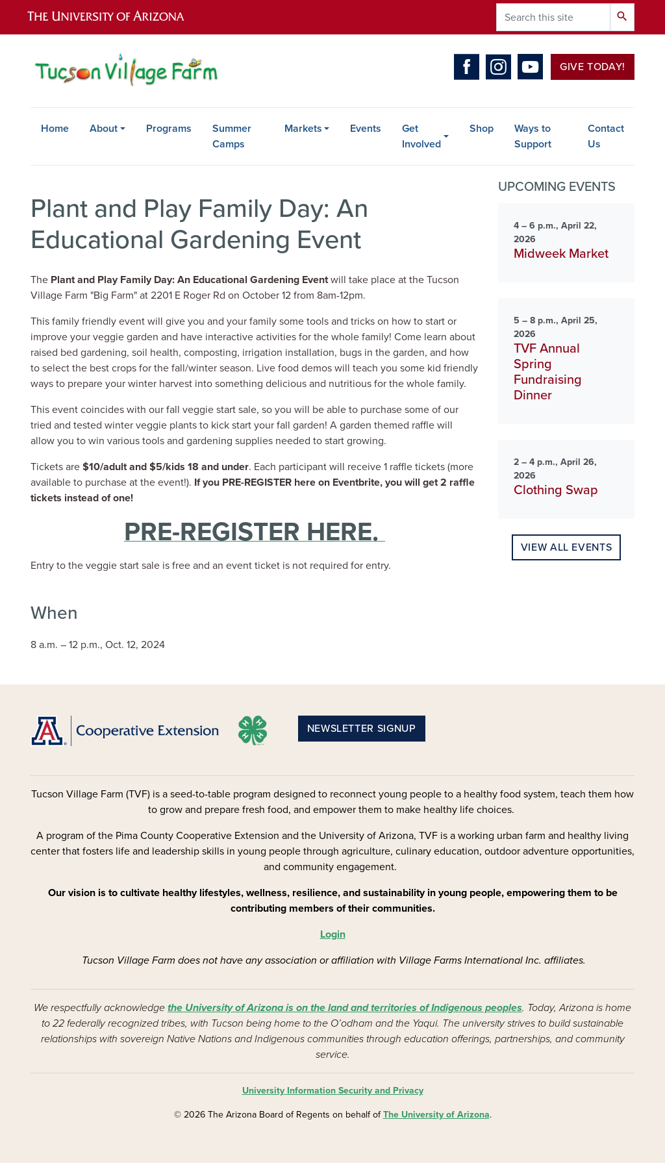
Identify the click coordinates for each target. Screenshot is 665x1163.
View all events (566, 547)
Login (332, 934)
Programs (169, 128)
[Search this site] (553, 17)
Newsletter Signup (361, 728)
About (104, 128)
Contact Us (606, 136)
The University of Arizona (436, 1114)
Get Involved (421, 136)
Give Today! (592, 66)
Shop (482, 128)
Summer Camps (231, 136)
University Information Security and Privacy (332, 1090)
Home (55, 128)
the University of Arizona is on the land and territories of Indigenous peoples (345, 1007)
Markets (303, 128)
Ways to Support (532, 136)
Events (365, 128)
